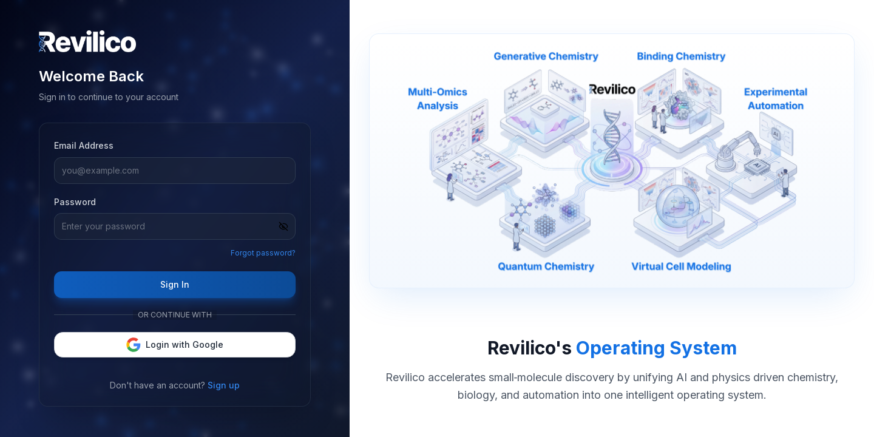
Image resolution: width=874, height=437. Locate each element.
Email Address (83, 145)
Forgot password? (263, 252)
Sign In (174, 284)
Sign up (224, 385)
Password (75, 202)
